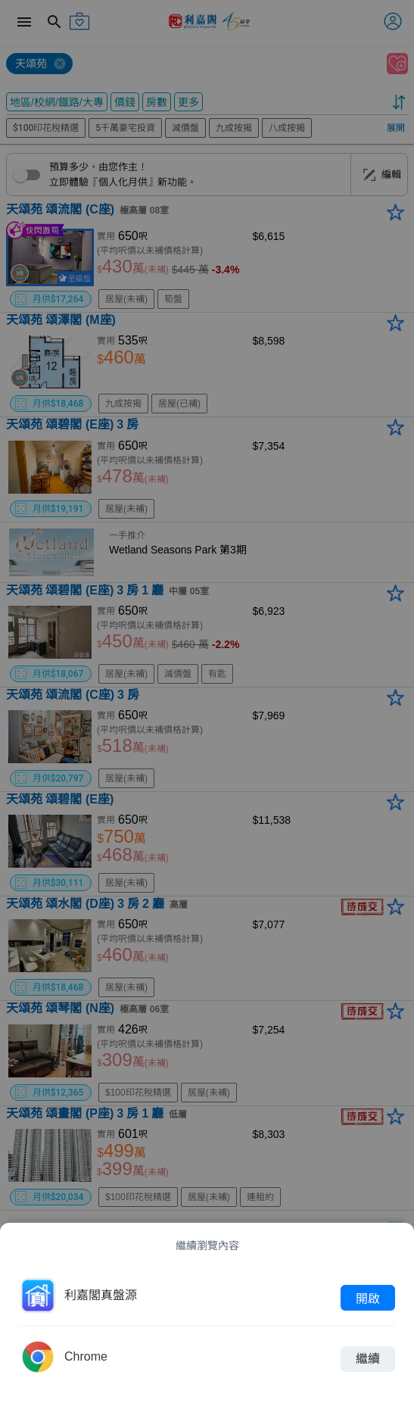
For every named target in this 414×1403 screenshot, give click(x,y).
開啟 (368, 1298)
